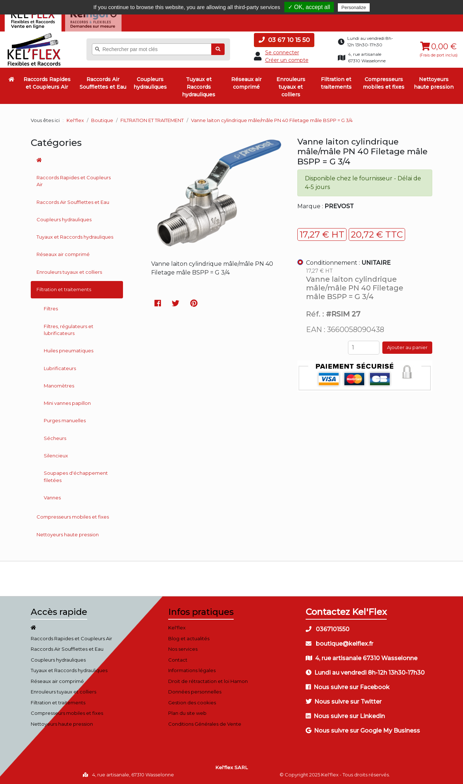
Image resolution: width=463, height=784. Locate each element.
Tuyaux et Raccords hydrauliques (198, 87)
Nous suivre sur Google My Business (363, 730)
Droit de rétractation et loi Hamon (208, 681)
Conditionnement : (348, 262)
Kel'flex (75, 120)
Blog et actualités (188, 638)
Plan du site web (187, 713)
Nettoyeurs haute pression (434, 83)
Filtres (51, 308)
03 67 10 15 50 (284, 39)
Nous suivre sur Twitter (344, 701)
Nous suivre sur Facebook (348, 687)
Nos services (182, 649)
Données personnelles (194, 692)
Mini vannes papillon (67, 403)
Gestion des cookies (192, 702)
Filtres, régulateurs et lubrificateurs (68, 329)
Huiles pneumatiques (68, 350)
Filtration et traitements (336, 83)
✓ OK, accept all (309, 7)
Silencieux (56, 455)
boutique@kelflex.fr (339, 643)
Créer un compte (287, 60)
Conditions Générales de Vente (204, 724)
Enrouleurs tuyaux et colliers (290, 87)
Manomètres (59, 386)
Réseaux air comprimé (246, 83)
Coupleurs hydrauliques (150, 83)
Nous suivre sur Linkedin (345, 716)
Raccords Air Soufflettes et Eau (103, 83)
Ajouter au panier (407, 347)
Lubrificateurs (60, 368)
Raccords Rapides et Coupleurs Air (47, 83)
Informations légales (192, 670)
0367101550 (327, 629)
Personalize (353, 7)
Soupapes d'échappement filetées (76, 476)
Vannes (52, 497)
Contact (177, 660)
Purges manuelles (65, 420)
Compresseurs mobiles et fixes (383, 83)
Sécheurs (55, 438)
